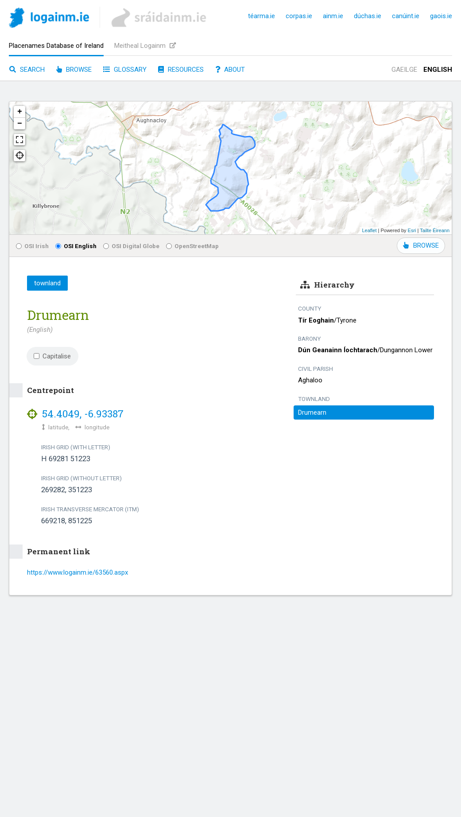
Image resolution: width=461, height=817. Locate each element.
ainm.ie (333, 16)
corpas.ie (299, 16)
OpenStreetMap (192, 245)
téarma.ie (261, 16)
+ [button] (19, 111)
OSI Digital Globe (131, 245)
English (437, 70)
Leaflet (369, 230)
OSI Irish (32, 245)
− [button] (19, 123)
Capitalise (52, 356)
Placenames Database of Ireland (56, 46)
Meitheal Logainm (145, 46)
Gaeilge (404, 70)
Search (27, 70)
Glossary (125, 70)
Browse (74, 70)
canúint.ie (405, 16)
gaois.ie (441, 16)
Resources (181, 70)
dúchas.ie (367, 16)
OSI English (76, 245)
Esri (412, 230)
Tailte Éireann (434, 230)
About (230, 70)
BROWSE (421, 245)
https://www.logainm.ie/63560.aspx (77, 572)
